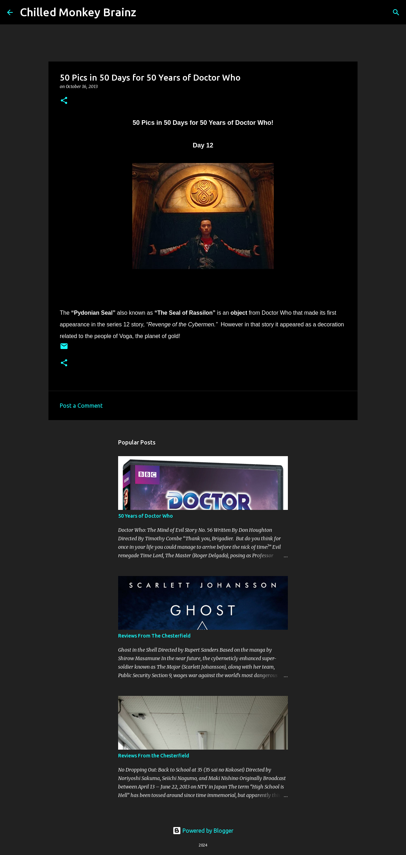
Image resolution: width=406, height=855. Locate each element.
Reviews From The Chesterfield (154, 636)
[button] (64, 101)
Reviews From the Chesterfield (153, 755)
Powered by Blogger (203, 830)
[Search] (146, 12)
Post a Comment (81, 405)
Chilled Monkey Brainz (78, 12)
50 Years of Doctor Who (145, 516)
